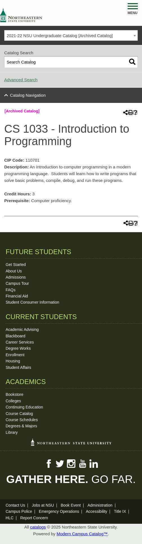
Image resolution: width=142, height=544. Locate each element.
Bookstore (14, 394)
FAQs (10, 290)
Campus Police (19, 511)
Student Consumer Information (32, 302)
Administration (99, 505)
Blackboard (15, 336)
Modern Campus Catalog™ (82, 533)
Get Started (16, 264)
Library (12, 432)
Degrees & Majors (21, 426)
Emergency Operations (59, 511)
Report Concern (34, 518)
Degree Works (18, 348)
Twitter (60, 463)
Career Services (20, 342)
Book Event (71, 505)
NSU (21, 15)
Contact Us (15, 505)
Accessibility (96, 511)
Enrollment (15, 355)
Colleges (13, 401)
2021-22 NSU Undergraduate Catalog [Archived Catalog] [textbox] (60, 35)
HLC (9, 518)
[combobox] (71, 35)
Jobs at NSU (43, 505)
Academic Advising (22, 329)
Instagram (71, 463)
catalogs (38, 527)
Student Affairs (18, 367)
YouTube (82, 463)
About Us (14, 271)
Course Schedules (22, 419)
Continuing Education (24, 407)
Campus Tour (17, 283)
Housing (13, 361)
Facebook (48, 463)
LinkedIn (93, 463)
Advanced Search (20, 79)
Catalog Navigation (28, 95)
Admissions (16, 277)
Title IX (120, 511)
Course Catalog (19, 413)
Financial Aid (17, 296)
